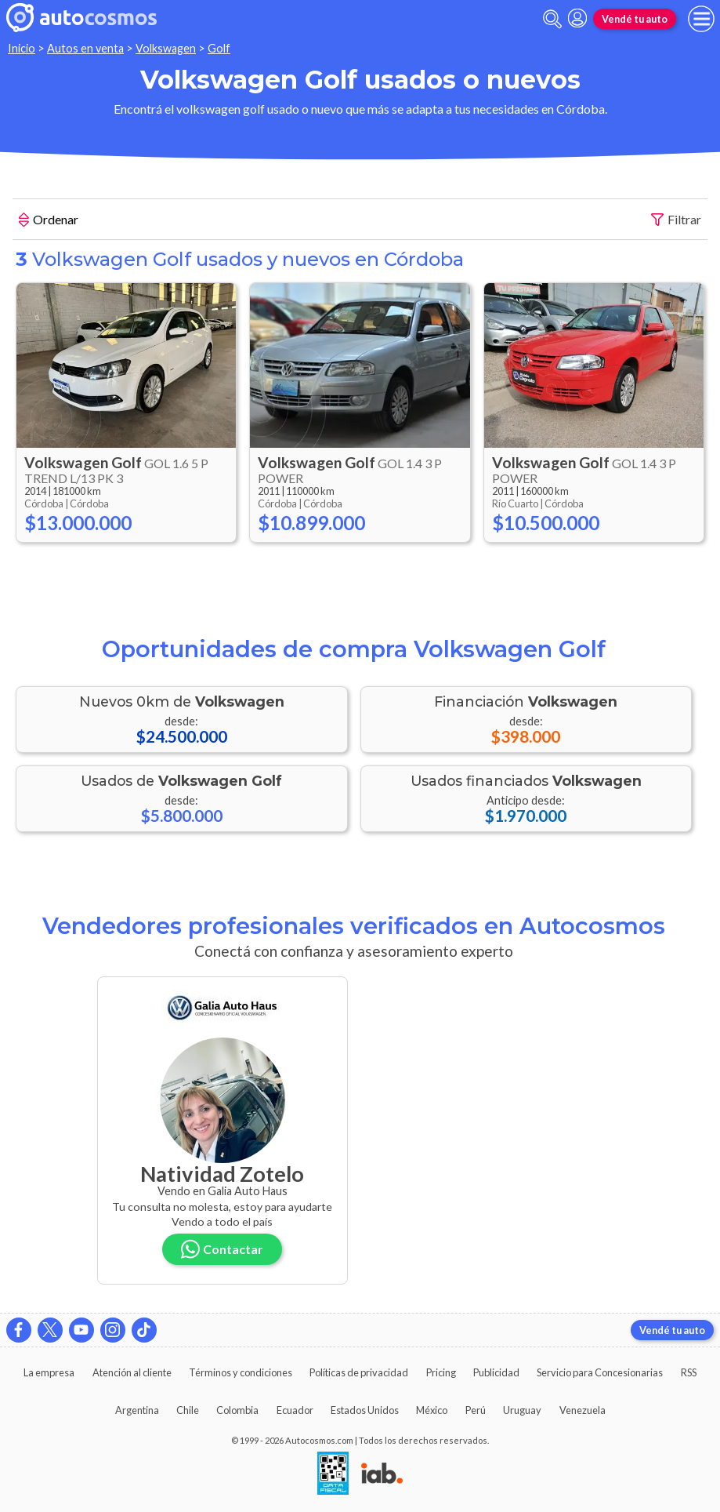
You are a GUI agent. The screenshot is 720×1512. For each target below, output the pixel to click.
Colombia (237, 1410)
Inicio (21, 48)
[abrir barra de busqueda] (552, 19)
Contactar (222, 1248)
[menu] (701, 18)
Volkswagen (166, 48)
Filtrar (676, 220)
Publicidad (496, 1372)
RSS (688, 1372)
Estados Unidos (365, 1410)
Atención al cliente (132, 1372)
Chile (187, 1410)
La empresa (49, 1372)
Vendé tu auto (635, 19)
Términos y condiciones (240, 1372)
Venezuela (582, 1410)
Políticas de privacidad (358, 1372)
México (431, 1410)
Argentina (137, 1410)
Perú (475, 1410)
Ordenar (48, 221)
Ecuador (295, 1410)
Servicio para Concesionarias (600, 1372)
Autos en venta (85, 48)
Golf (219, 48)
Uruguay (522, 1410)
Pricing (441, 1372)
